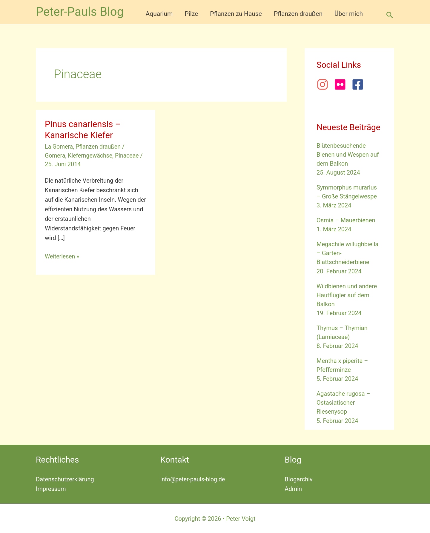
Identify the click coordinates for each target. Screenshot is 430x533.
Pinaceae (129, 155)
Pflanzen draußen (99, 146)
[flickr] (342, 84)
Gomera (55, 155)
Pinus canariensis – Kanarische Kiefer (84, 129)
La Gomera (59, 146)
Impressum (51, 488)
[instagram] (325, 84)
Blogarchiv (298, 478)
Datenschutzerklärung (65, 478)
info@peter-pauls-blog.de (193, 478)
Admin (293, 488)
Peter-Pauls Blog (80, 12)
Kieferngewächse (91, 155)
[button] (389, 14)
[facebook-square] (359, 84)
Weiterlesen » (62, 256)
